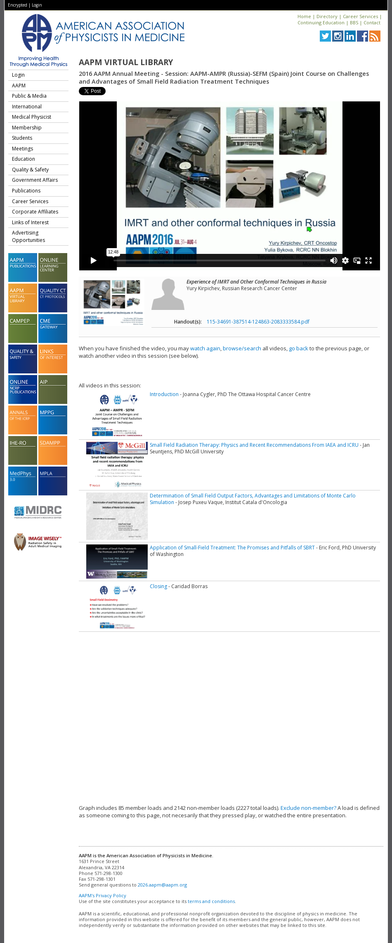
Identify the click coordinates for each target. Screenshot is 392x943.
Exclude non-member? (308, 808)
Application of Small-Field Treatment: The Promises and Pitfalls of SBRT (232, 547)
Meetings (22, 148)
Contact (372, 22)
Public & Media (29, 95)
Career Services (360, 16)
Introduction (164, 394)
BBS (354, 22)
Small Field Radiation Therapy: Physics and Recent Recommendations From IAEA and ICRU (254, 444)
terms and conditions (211, 901)
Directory (327, 16)
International (27, 106)
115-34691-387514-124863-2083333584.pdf (258, 321)
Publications (26, 190)
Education (23, 158)
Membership (27, 127)
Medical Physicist (31, 116)
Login (37, 5)
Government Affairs (35, 179)
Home (304, 16)
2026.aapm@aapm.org (162, 885)
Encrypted (17, 5)
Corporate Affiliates (35, 211)
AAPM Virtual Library (126, 62)
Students (22, 137)
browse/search (242, 348)
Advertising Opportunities (28, 236)
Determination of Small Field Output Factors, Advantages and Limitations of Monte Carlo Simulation (253, 499)
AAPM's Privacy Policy (102, 895)
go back (298, 348)
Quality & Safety (30, 169)
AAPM (19, 85)
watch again (205, 348)
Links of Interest (30, 222)
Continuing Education (321, 22)
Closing (158, 586)
